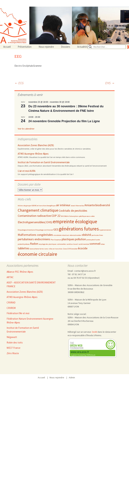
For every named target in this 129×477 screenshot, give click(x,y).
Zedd (94, 331)
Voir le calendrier (26, 128)
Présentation (25, 46)
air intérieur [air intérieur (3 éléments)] (63, 205)
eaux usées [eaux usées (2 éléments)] (91, 216)
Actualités (82, 46)
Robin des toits (15, 342)
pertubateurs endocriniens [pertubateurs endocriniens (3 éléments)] (34, 239)
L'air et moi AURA (26, 170)
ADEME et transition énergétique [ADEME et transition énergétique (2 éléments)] (43, 206)
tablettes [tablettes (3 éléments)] (23, 248)
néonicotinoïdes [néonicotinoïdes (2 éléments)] (75, 235)
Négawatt (12, 337)
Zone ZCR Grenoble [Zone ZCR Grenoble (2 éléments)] (70, 249)
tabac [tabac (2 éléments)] (103, 244)
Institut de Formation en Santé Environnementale (44, 162)
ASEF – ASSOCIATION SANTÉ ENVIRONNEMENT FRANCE (31, 284)
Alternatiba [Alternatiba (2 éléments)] (79, 206)
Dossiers (65, 46)
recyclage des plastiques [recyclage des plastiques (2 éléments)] (48, 244)
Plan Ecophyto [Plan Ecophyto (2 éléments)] (56, 240)
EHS (110, 83)
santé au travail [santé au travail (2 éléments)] (72, 244)
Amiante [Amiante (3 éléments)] (89, 205)
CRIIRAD (11, 302)
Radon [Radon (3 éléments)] (34, 244)
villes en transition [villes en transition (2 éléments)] (56, 249)
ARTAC (10, 277)
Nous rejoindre (46, 46)
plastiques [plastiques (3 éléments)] (68, 239)
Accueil (7, 46)
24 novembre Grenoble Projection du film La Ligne (64, 121)
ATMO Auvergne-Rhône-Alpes (33, 153)
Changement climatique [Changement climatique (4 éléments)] (38, 210)
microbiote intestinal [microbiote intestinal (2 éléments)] (61, 235)
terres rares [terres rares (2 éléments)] (43, 249)
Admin (72, 377)
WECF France (13, 347)
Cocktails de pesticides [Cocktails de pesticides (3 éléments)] (73, 210)
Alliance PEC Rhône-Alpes (20, 271)
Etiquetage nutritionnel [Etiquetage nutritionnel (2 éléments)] (44, 230)
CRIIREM (11, 308)
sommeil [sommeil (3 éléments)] (95, 244)
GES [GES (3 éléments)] (55, 229)
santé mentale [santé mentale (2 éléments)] (83, 244)
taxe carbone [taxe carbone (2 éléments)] (34, 249)
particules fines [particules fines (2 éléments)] (97, 235)
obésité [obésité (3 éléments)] (86, 235)
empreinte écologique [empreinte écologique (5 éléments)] (75, 221)
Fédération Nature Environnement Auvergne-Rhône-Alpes (30, 320)
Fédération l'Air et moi (18, 313)
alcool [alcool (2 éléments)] (73, 206)
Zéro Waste (13, 353)
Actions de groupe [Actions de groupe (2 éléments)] (24, 206)
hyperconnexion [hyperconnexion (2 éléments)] (105, 230)
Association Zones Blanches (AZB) (36, 145)
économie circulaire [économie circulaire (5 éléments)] (37, 254)
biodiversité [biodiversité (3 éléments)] (102, 205)
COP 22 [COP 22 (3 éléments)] (55, 216)
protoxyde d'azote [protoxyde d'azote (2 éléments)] (93, 240)
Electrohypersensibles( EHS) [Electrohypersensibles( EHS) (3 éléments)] (35, 222)
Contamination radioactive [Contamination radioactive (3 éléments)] (34, 216)
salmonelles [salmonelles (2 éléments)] (61, 244)
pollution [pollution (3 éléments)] (80, 239)
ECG (19, 83)
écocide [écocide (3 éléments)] (82, 248)
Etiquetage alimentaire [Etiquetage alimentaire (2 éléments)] (26, 230)
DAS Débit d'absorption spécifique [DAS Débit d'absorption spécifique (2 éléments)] (73, 216)
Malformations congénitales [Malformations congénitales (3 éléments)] (35, 235)
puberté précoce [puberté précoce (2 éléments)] (24, 244)
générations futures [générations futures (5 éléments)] (79, 229)
